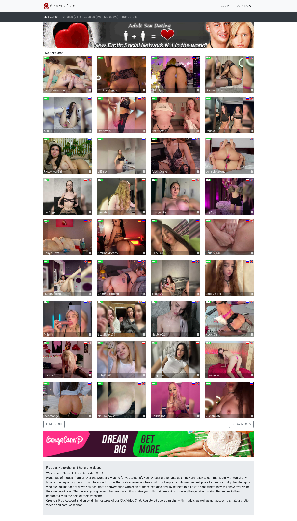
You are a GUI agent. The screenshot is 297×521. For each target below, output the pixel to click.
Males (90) (111, 17)
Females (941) (71, 17)
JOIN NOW (244, 6)
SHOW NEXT (241, 424)
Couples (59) (92, 17)
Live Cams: (51, 17)
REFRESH (54, 424)
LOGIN (225, 6)
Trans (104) (129, 17)
